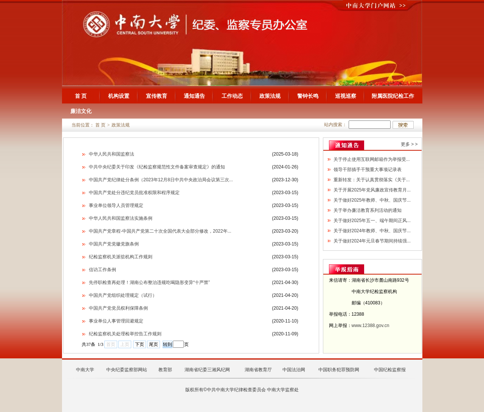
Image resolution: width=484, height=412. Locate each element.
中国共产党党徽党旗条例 (114, 244)
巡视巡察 (345, 96)
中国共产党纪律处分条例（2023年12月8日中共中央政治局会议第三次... (161, 179)
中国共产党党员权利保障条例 (118, 308)
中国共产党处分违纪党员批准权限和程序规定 (134, 192)
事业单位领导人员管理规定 (116, 205)
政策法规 (270, 96)
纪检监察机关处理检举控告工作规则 (125, 333)
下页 (139, 344)
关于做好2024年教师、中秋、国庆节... (372, 230)
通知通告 (194, 96)
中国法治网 (293, 369)
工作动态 (232, 96)
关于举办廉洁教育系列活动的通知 (368, 210)
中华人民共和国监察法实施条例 (120, 218)
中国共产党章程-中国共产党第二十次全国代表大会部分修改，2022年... (160, 231)
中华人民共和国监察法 (111, 154)
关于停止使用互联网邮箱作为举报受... (372, 159)
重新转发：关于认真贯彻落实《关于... (372, 179)
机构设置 (118, 96)
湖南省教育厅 (258, 369)
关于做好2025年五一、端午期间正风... (372, 220)
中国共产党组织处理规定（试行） (123, 295)
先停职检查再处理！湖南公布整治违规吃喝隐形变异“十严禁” (149, 282)
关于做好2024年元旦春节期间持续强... (372, 241)
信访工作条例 (102, 269)
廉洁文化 (81, 111)
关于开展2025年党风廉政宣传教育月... (372, 190)
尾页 (153, 344)
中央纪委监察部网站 (126, 369)
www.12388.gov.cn (370, 325)
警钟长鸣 (307, 96)
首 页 (81, 96)
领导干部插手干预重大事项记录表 (368, 169)
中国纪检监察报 (390, 369)
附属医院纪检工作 (393, 96)
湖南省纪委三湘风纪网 (207, 369)
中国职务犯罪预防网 (338, 369)
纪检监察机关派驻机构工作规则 (120, 256)
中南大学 (85, 369)
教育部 (165, 369)
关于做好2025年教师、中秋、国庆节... (372, 200)
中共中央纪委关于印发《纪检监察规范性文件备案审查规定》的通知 (157, 167)
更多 (405, 144)
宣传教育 (156, 96)
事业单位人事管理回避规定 (116, 321)
